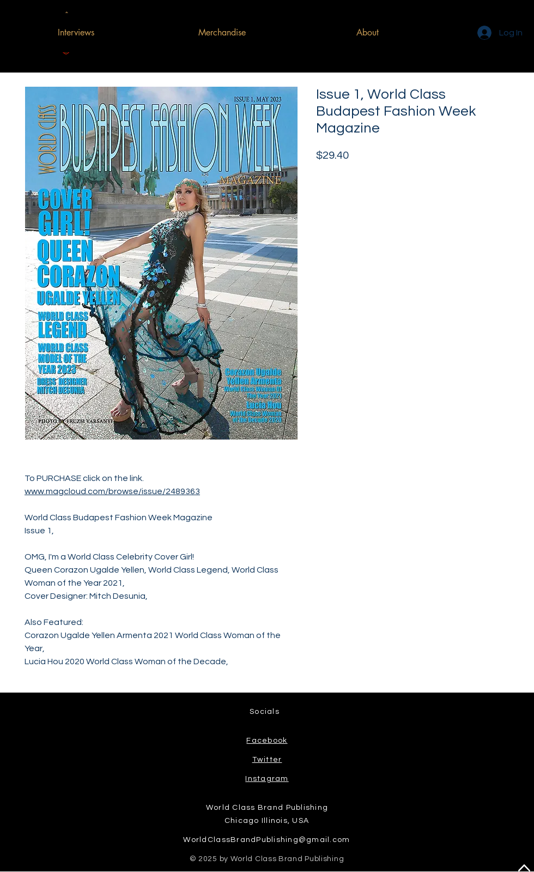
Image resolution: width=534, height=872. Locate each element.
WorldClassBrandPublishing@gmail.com (266, 840)
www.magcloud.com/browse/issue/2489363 (112, 491)
